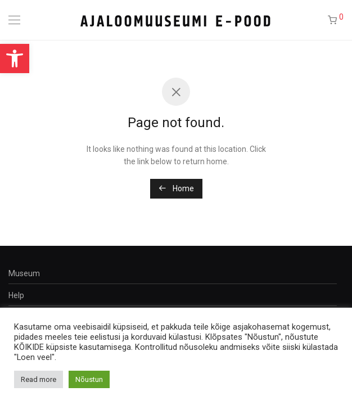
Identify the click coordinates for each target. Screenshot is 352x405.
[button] (14, 58)
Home (176, 188)
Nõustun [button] (89, 379)
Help (16, 295)
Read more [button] (38, 379)
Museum (24, 273)
